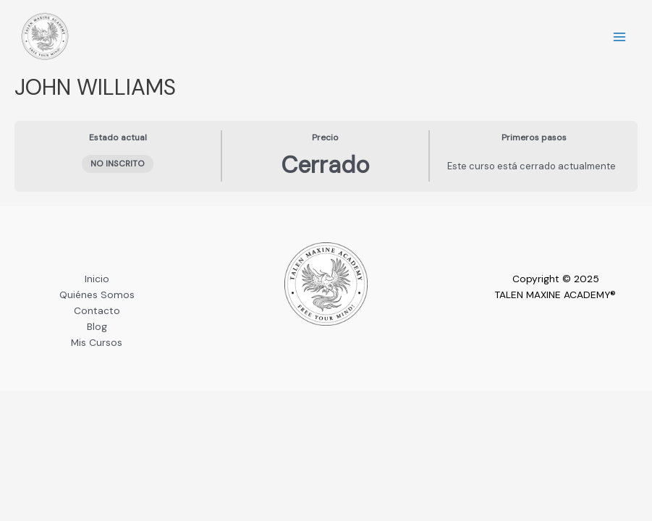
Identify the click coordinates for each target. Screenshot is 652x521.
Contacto (97, 310)
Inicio (97, 278)
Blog (97, 326)
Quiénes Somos (97, 294)
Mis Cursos (96, 342)
